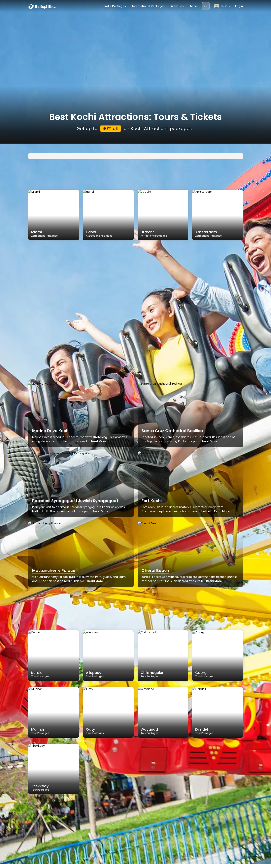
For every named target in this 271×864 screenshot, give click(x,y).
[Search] (206, 6)
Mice (193, 6)
